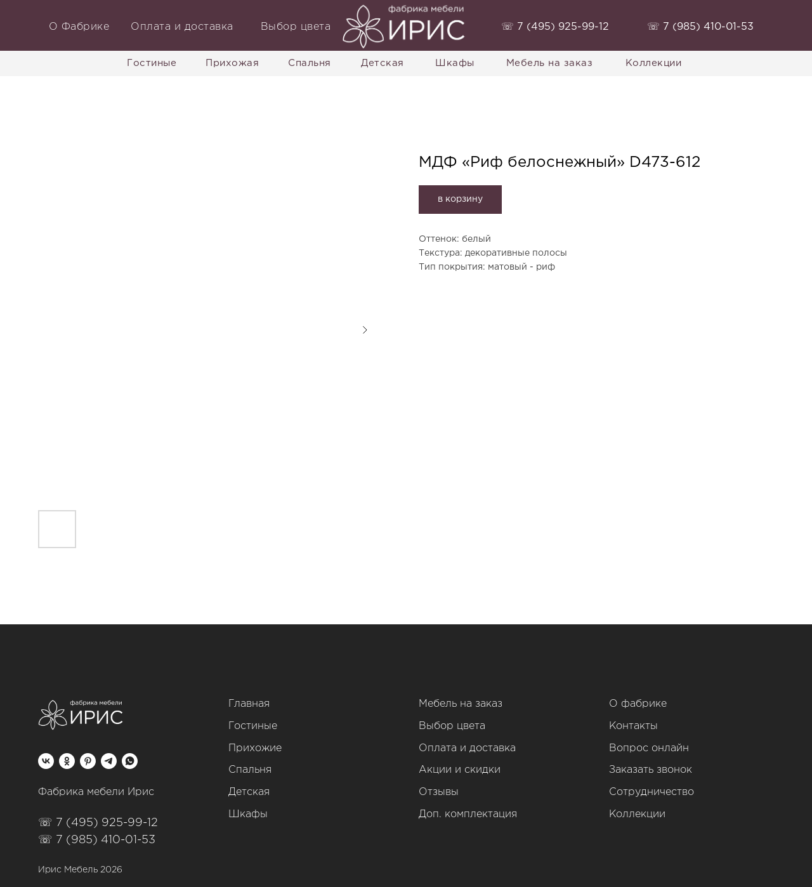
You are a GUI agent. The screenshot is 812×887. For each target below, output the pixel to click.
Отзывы (439, 792)
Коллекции (637, 814)
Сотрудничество (651, 792)
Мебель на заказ (460, 704)
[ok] (67, 761)
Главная (249, 704)
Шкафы (248, 814)
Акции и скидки (460, 770)
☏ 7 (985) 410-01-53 (96, 840)
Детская (249, 792)
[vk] (46, 761)
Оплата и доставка (467, 748)
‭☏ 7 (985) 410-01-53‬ (700, 27)
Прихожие (255, 748)
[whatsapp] (130, 761)
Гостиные (252, 726)
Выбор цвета (452, 726)
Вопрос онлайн (649, 748)
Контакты (633, 726)
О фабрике (638, 704)
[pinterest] (88, 761)
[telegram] (109, 761)
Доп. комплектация (468, 814)
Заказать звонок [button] (650, 770)
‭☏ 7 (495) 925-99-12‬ (555, 27)
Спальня (250, 770)
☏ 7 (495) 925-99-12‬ (98, 823)
